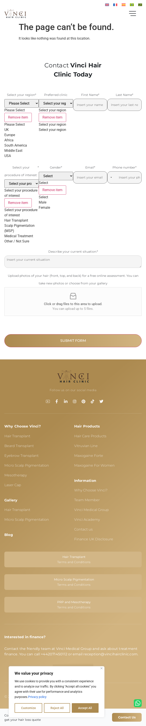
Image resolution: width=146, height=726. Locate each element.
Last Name (124, 95)
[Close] (101, 668)
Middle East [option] (13, 151)
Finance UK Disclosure (93, 539)
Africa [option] (8, 140)
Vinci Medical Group (91, 510)
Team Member (87, 500)
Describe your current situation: (73, 251)
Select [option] (43, 197)
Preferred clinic (55, 95)
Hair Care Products (90, 436)
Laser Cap (12, 485)
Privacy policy (37, 697)
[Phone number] (124, 177)
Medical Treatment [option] (18, 236)
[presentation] (37, 325)
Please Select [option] (14, 124)
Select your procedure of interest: (22, 171)
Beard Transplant (19, 446)
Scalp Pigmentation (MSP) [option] (19, 228)
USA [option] (7, 156)
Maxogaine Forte (88, 456)
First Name (90, 95)
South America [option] (15, 145)
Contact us (83, 529)
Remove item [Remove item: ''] (18, 117)
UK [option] (6, 130)
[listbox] (21, 129)
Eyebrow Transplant (21, 456)
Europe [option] (9, 135)
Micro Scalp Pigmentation (26, 465)
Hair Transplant (17, 436)
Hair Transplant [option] (16, 220)
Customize (28, 708)
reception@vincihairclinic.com (110, 654)
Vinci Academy (87, 519)
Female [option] (44, 207)
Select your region (21, 95)
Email (90, 167)
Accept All (85, 708)
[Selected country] (110, 177)
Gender (56, 167)
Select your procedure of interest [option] (20, 212)
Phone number (124, 167)
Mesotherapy (15, 475)
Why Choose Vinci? (22, 426)
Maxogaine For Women (94, 465)
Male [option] (42, 202)
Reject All (57, 708)
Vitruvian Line (86, 446)
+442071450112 (54, 654)
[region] (56, 691)
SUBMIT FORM (73, 341)
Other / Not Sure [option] (16, 241)
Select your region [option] (52, 124)
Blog (8, 535)
